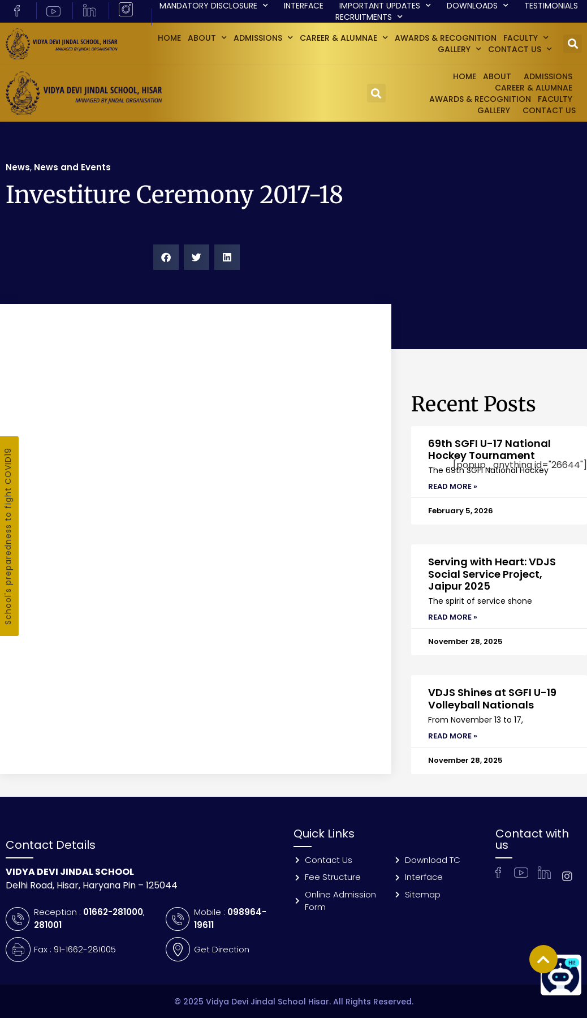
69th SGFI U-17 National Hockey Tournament (489, 449)
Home (169, 38)
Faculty (526, 38)
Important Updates (385, 5)
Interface (303, 5)
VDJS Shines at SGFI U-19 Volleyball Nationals (492, 698)
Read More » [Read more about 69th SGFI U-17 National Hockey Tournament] (452, 486)
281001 (48, 925)
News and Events (72, 167)
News (18, 167)
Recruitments (369, 17)
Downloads (477, 5)
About (207, 38)
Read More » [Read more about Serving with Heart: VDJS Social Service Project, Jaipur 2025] (452, 617)
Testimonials (551, 5)
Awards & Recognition (446, 38)
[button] (572, 44)
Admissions (263, 38)
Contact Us (520, 49)
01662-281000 (113, 912)
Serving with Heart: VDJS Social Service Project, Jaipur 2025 (492, 574)
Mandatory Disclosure (213, 5)
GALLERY (459, 49)
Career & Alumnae (344, 38)
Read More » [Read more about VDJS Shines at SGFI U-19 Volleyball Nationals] (452, 736)
